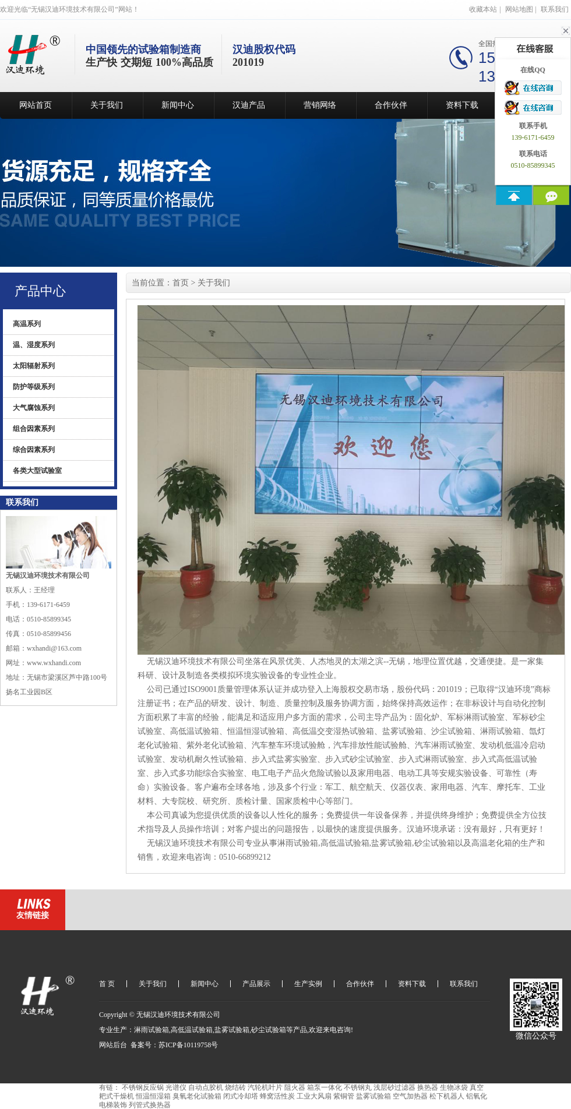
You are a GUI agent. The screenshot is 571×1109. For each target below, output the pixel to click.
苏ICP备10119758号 (188, 1045)
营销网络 (320, 105)
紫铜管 (343, 1096)
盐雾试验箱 (402, 731)
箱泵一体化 (324, 1087)
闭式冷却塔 (240, 1096)
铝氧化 (476, 1096)
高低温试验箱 (194, 731)
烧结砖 (235, 1087)
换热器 (427, 1087)
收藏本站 (483, 9)
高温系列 (27, 324)
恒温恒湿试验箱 (255, 731)
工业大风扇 (314, 1096)
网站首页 (35, 105)
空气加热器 (410, 1096)
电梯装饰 (113, 1105)
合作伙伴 (391, 105)
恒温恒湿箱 (153, 1096)
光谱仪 (175, 1087)
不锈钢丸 (358, 1087)
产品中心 (40, 291)
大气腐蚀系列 (34, 408)
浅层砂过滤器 (394, 1087)
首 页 (107, 983)
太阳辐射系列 (34, 366)
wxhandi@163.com (54, 648)
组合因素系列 (34, 429)
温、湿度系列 (34, 345)
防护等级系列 (34, 387)
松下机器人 (446, 1096)
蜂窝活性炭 (277, 1096)
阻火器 (294, 1087)
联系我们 (555, 9)
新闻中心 (177, 105)
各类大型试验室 (37, 471)
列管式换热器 (150, 1105)
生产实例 (308, 983)
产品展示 (256, 983)
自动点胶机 (205, 1087)
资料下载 (462, 105)
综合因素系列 (34, 450)
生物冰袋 (454, 1087)
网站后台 (113, 1045)
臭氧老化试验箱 (196, 1096)
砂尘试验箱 (434, 843)
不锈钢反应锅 (143, 1087)
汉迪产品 (248, 105)
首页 (180, 282)
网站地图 (519, 9)
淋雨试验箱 (500, 731)
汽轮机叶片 (265, 1087)
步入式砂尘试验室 (357, 759)
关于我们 (106, 105)
